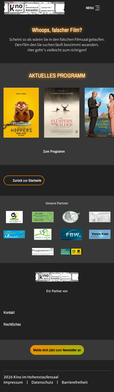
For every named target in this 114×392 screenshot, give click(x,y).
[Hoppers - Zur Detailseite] (21, 113)
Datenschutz (42, 382)
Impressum (13, 382)
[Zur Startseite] (34, 8)
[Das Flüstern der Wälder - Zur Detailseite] (61, 113)
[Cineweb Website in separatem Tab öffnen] (57, 295)
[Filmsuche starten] (106, 8)
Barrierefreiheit (75, 382)
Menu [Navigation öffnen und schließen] (93, 8)
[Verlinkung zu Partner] (14, 217)
